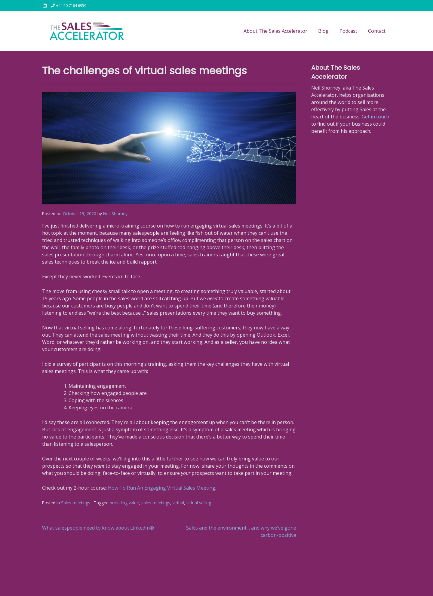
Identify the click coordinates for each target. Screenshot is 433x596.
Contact (376, 31)
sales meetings (155, 503)
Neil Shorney (115, 213)
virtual (178, 503)
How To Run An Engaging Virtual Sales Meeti (158, 487)
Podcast (348, 31)
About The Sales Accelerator (275, 31)
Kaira (82, 590)
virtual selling (198, 503)
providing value (124, 503)
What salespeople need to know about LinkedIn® (98, 527)
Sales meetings (75, 503)
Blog (323, 31)
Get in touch (375, 116)
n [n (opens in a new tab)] (210, 487)
